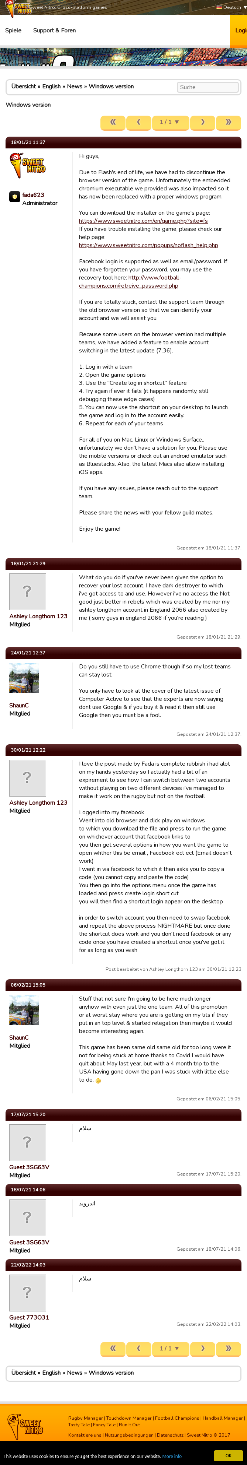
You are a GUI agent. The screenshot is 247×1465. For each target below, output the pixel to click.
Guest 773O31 (29, 1318)
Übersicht (23, 86)
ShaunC (18, 706)
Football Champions (177, 1418)
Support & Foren (54, 31)
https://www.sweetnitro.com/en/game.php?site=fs (143, 221)
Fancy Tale (104, 1425)
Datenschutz (170, 1435)
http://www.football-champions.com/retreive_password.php (130, 282)
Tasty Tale (79, 1425)
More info (178, 1457)
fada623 (33, 195)
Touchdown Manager (129, 1418)
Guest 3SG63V (29, 1167)
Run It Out (129, 1425)
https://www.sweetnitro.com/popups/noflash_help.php (148, 245)
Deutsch (228, 7)
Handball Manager (223, 1418)
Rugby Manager (85, 1418)
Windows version (111, 86)
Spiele (13, 31)
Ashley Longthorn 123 (38, 616)
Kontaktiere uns (85, 1435)
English (51, 86)
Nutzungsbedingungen (129, 1435)
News (74, 86)
